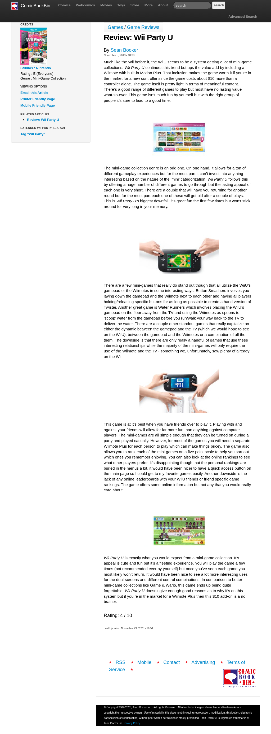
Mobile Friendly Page (37, 105)
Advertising (203, 662)
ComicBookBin (30, 6)
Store (134, 5)
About (163, 5)
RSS (120, 662)
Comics (64, 5)
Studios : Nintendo (35, 68)
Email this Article (34, 93)
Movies (106, 5)
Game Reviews (143, 27)
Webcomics (85, 5)
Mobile (144, 662)
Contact (171, 662)
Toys (121, 5)
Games (115, 27)
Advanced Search (242, 17)
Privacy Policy (132, 723)
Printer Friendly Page (37, 99)
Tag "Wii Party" (32, 134)
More (148, 5)
